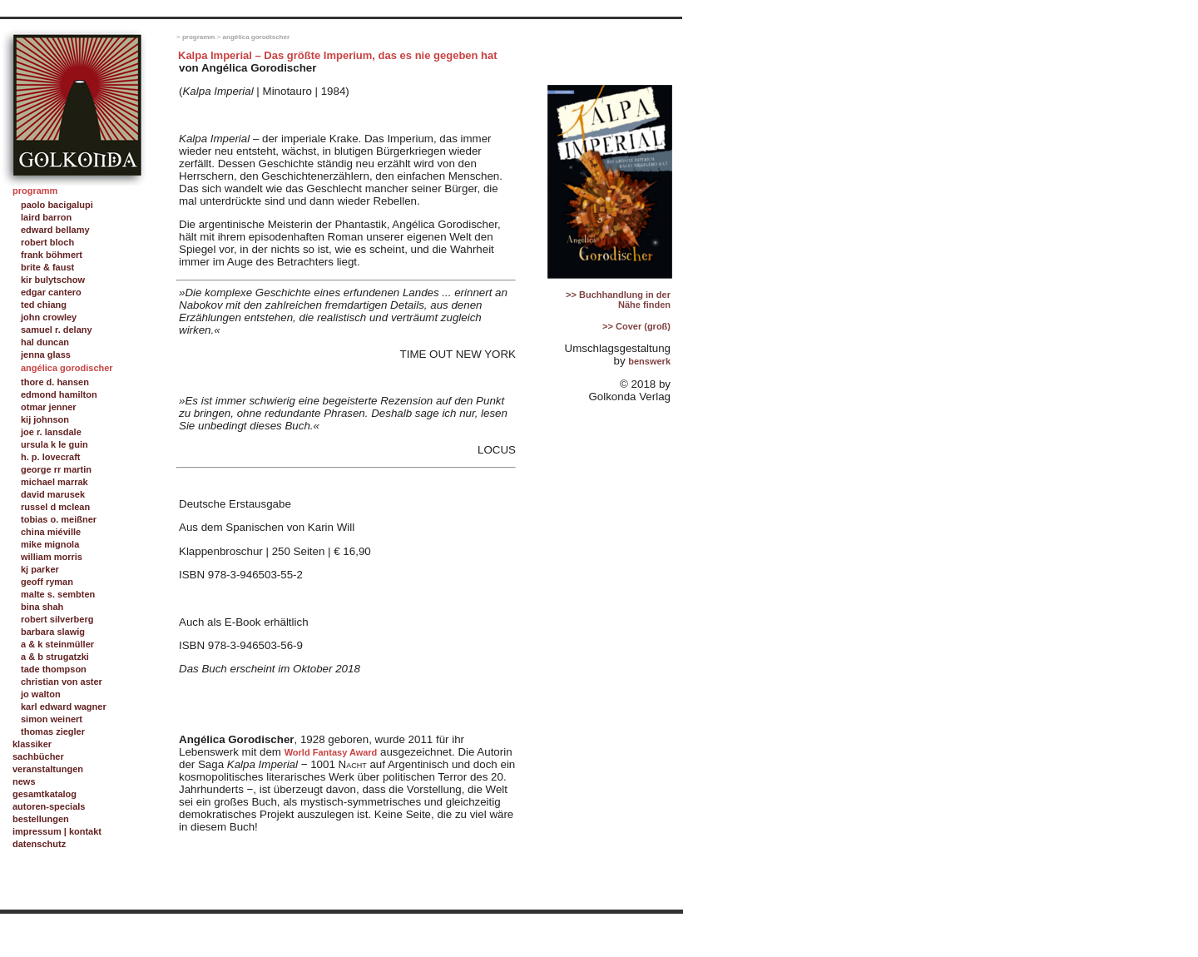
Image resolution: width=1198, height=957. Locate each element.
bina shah (42, 607)
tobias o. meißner (59, 519)
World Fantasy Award (331, 752)
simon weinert (51, 719)
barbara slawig (53, 632)
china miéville (51, 532)
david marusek (53, 494)
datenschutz (39, 844)
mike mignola (50, 544)
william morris (51, 557)
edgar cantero (51, 292)
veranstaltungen (47, 769)
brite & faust (47, 267)
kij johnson (45, 419)
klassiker (32, 744)
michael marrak (54, 482)
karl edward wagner (63, 707)
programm (198, 37)
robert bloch (47, 242)
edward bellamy (55, 230)
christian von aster (61, 682)
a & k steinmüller (57, 644)
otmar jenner (49, 407)
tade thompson (54, 669)
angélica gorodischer (256, 37)
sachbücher (38, 756)
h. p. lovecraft (51, 457)
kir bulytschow (53, 280)
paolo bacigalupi (57, 205)
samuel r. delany (56, 330)
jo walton (41, 694)
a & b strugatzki (55, 657)
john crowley (49, 317)
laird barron (46, 217)
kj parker (40, 569)
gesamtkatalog (44, 794)
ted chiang (44, 305)
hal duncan (45, 342)
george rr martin (56, 469)
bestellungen (40, 819)
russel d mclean (55, 507)
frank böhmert (51, 255)
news (24, 781)
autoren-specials (48, 806)
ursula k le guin (54, 444)
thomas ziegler (53, 731)
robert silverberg (57, 619)
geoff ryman (47, 582)
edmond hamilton (59, 394)
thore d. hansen (55, 382)
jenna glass (46, 354)
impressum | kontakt (56, 831)
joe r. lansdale (51, 432)
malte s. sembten (58, 594)
